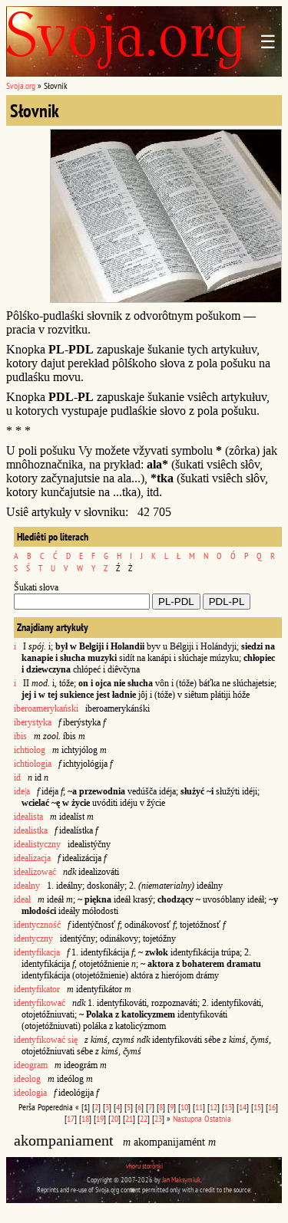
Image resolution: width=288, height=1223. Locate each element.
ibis (20, 736)
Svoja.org (20, 85)
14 (243, 1107)
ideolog (27, 1078)
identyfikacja (37, 952)
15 (257, 1107)
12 (213, 1107)
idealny (27, 885)
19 (100, 1118)
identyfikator (37, 989)
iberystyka (32, 722)
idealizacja (32, 858)
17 (70, 1118)
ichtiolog (29, 750)
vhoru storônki (144, 1166)
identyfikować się (46, 1039)
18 (85, 1118)
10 (184, 1107)
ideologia (30, 1092)
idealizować (35, 871)
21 (129, 1118)
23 (158, 1118)
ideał (22, 899)
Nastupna (187, 1118)
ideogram (31, 1065)
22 (143, 1118)
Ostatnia (217, 1118)
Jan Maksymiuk (181, 1180)
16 (272, 1107)
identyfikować (39, 1003)
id (17, 777)
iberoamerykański (46, 708)
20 (114, 1118)
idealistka (31, 830)
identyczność (37, 924)
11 (199, 1107)
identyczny (33, 938)
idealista (28, 816)
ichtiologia (34, 763)
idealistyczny (37, 844)
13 (228, 1107)
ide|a (22, 791)
